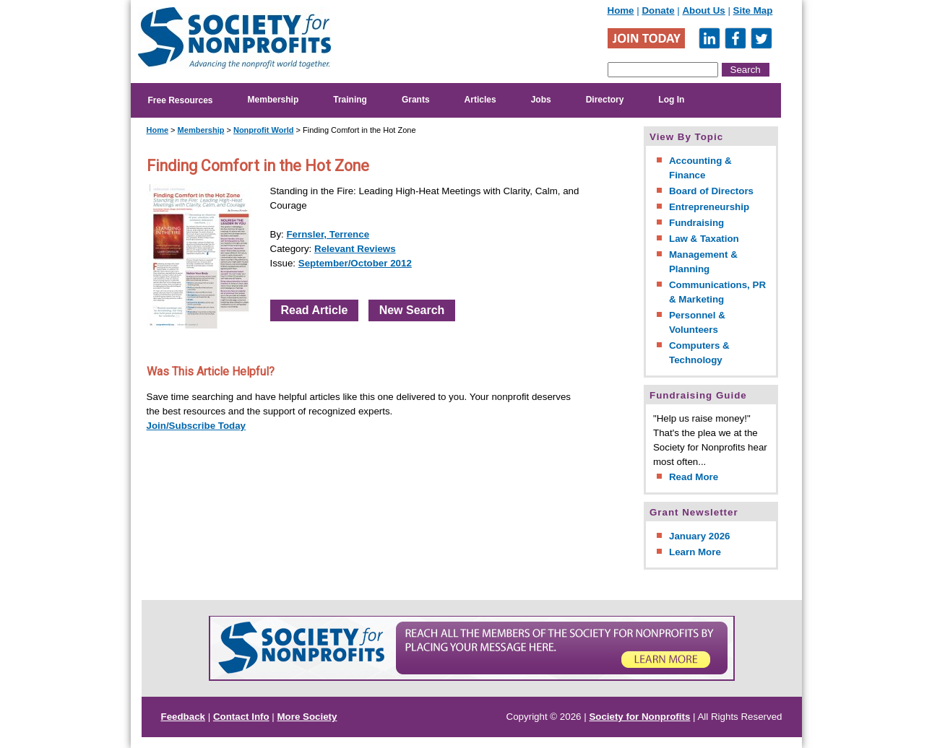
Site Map (753, 10)
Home (621, 10)
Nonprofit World (263, 130)
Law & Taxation (704, 238)
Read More (693, 476)
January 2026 (699, 536)
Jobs (541, 100)
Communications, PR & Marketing (717, 292)
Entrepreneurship (709, 206)
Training (350, 100)
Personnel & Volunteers (697, 322)
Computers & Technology (699, 352)
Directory (605, 100)
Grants (416, 100)
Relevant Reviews (355, 248)
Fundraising (696, 222)
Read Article (314, 310)
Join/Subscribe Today (196, 425)
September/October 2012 (355, 263)
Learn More (695, 552)
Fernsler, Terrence (327, 234)
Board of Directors (711, 191)
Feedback (183, 716)
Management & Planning (703, 261)
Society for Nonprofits (639, 716)
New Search (412, 310)
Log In (671, 100)
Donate (658, 10)
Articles (480, 100)
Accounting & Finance (700, 168)
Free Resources (180, 100)
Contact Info (241, 716)
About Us (703, 10)
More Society (307, 716)
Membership (273, 100)
